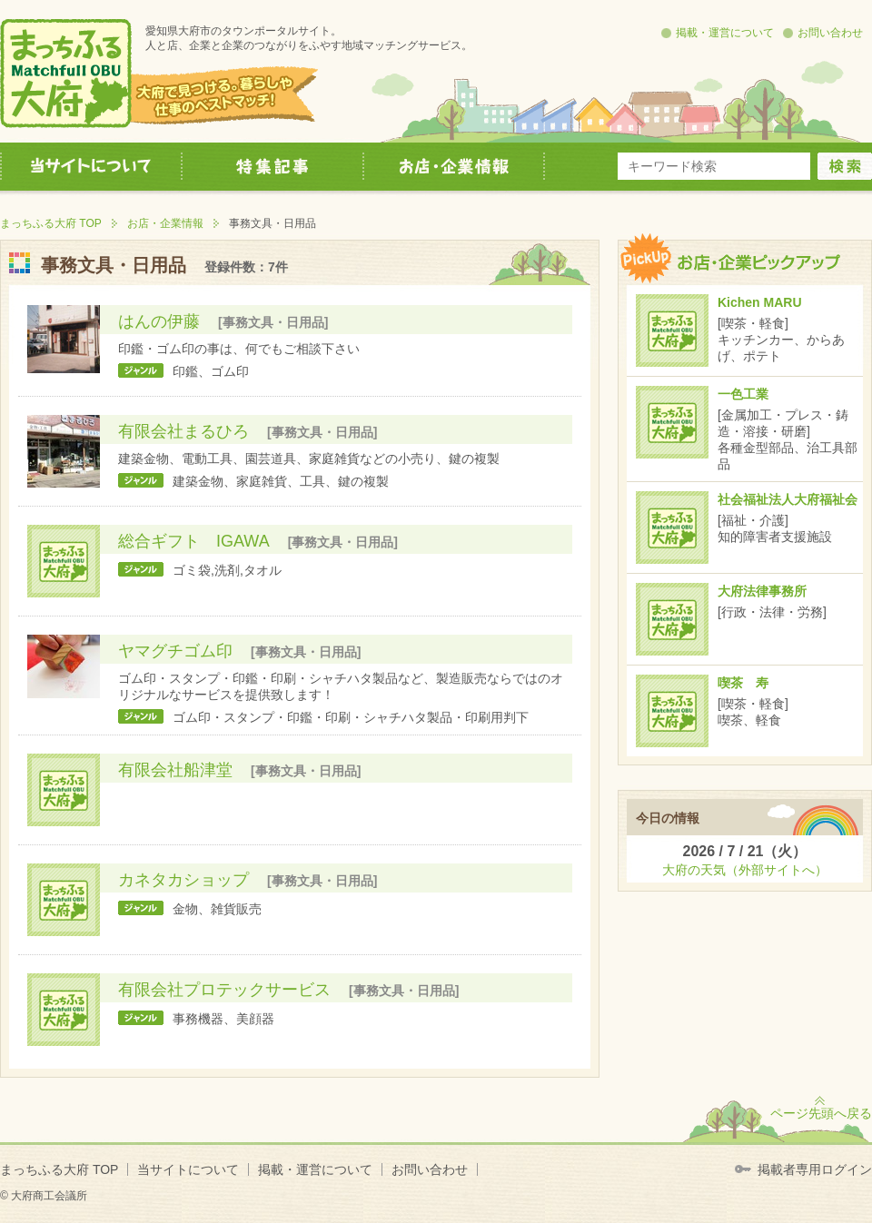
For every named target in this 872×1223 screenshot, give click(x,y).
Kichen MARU (760, 302)
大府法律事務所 (762, 591)
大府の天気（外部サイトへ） (744, 870)
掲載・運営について (725, 32)
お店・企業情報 (165, 223)
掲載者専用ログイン (815, 1169)
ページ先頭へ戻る (821, 1113)
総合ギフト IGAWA (194, 541)
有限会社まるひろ (183, 431)
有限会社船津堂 (175, 770)
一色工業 (743, 394)
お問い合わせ (830, 32)
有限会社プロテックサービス (224, 990)
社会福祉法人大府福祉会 (787, 499)
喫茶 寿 (743, 683)
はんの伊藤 (159, 321)
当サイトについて (188, 1169)
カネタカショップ (183, 880)
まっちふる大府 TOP (51, 223)
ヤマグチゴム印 (175, 651)
